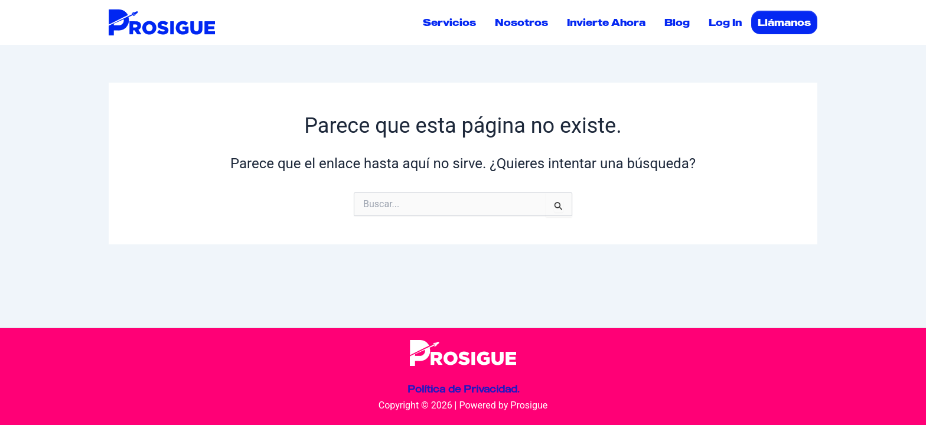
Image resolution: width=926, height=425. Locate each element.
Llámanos (784, 22)
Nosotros (521, 22)
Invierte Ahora (606, 22)
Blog (677, 22)
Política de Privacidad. (463, 389)
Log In (725, 22)
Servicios (449, 22)
